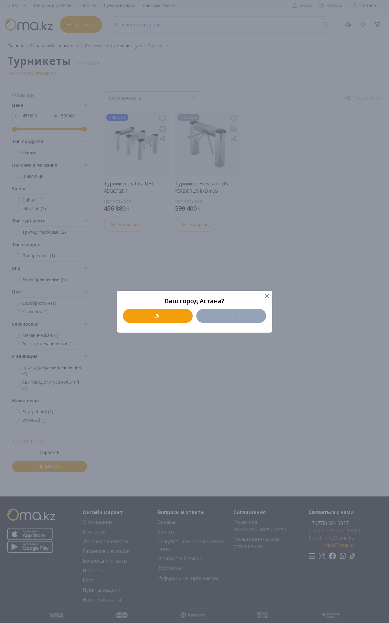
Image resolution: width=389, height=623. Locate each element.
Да (157, 316)
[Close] (266, 296)
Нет (231, 316)
